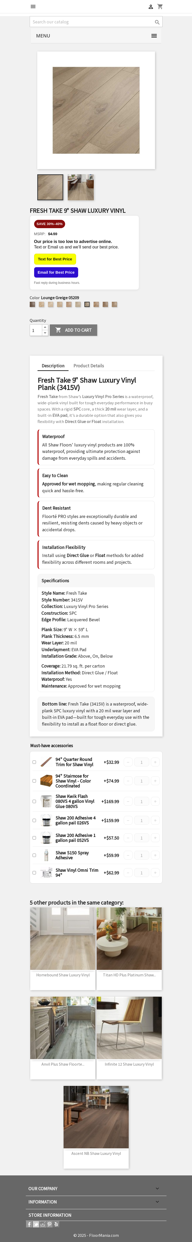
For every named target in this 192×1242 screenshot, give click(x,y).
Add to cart (73, 330)
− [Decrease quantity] (128, 762)
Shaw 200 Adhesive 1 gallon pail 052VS (75, 837)
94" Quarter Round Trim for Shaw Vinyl (74, 761)
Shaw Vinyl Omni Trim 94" (76, 872)
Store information (49, 1215)
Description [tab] (53, 365)
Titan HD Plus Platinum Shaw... (129, 974)
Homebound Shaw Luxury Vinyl (63, 974)
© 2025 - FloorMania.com (96, 1235)
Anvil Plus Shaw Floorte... (62, 1064)
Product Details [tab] (88, 365)
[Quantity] (36, 330)
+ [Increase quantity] (155, 762)
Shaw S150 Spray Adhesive (72, 855)
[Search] (96, 21)
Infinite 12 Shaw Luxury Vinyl (129, 1064)
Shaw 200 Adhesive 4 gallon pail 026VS (75, 820)
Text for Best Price (55, 259)
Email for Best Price (56, 272)
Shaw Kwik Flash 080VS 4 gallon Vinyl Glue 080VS (74, 801)
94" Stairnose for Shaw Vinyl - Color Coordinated (73, 781)
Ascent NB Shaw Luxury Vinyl (96, 1153)
